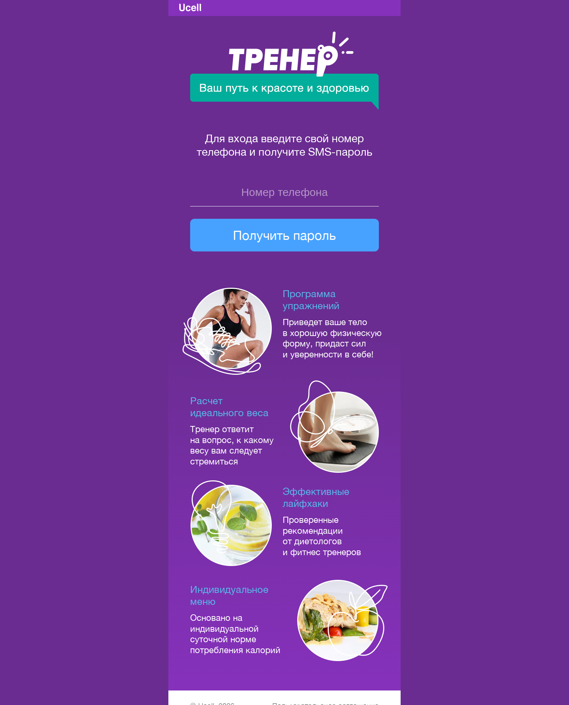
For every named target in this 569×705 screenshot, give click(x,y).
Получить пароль (284, 235)
